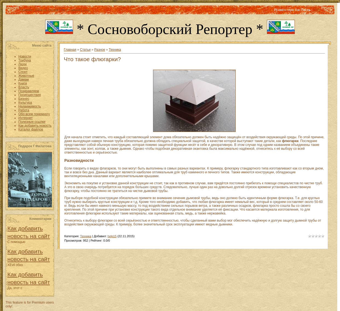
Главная (26, 10)
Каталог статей (46, 10)
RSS (316, 10)
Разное (99, 50)
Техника (115, 50)
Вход (86, 10)
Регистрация (70, 10)
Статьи (85, 50)
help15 (112, 236)
